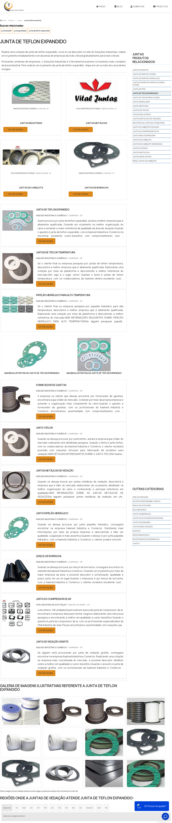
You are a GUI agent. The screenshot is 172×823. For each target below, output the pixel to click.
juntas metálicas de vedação (146, 118)
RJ (17, 744)
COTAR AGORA (15, 129)
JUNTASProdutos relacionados (143, 58)
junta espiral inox (141, 101)
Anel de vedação (140, 497)
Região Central (9, 772)
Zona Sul (52, 772)
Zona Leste (64, 772)
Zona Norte (24, 772)
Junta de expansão (141, 522)
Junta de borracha (141, 514)
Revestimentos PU (141, 535)
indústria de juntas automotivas (148, 123)
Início (100, 6)
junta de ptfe (6, 30)
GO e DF (90, 744)
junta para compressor (143, 135)
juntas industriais (141, 114)
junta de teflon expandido (39, 30)
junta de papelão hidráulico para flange (148, 83)
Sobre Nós (137, 6)
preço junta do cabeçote (144, 161)
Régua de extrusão (141, 505)
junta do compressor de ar (145, 131)
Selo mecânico (139, 509)
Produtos (136, 799)
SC (52, 744)
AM (99, 744)
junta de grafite (140, 70)
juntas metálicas (141, 152)
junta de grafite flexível (144, 74)
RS (59, 744)
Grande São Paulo (81, 772)
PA (106, 744)
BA (73, 744)
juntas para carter (141, 156)
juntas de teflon (140, 110)
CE (81, 744)
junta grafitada (20, 30)
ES (31, 744)
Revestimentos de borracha (145, 539)
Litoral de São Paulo (101, 772)
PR (45, 744)
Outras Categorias (148, 489)
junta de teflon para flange (146, 97)
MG (24, 744)
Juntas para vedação (142, 526)
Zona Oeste (38, 772)
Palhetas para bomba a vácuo (146, 501)
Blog (118, 6)
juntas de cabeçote (141, 139)
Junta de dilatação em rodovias (147, 518)
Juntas (135, 543)
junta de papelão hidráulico (146, 78)
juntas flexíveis (140, 148)
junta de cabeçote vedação (145, 127)
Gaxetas (136, 531)
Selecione (7, 744)
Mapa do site (149, 799)
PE (66, 744)
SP (38, 744)
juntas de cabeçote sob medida (147, 144)
